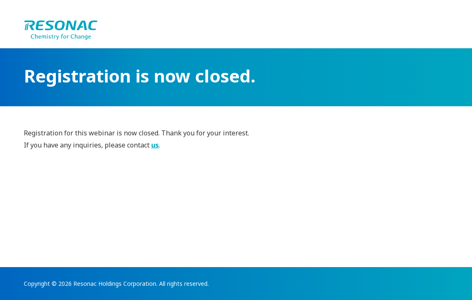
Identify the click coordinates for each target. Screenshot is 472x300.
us (155, 145)
